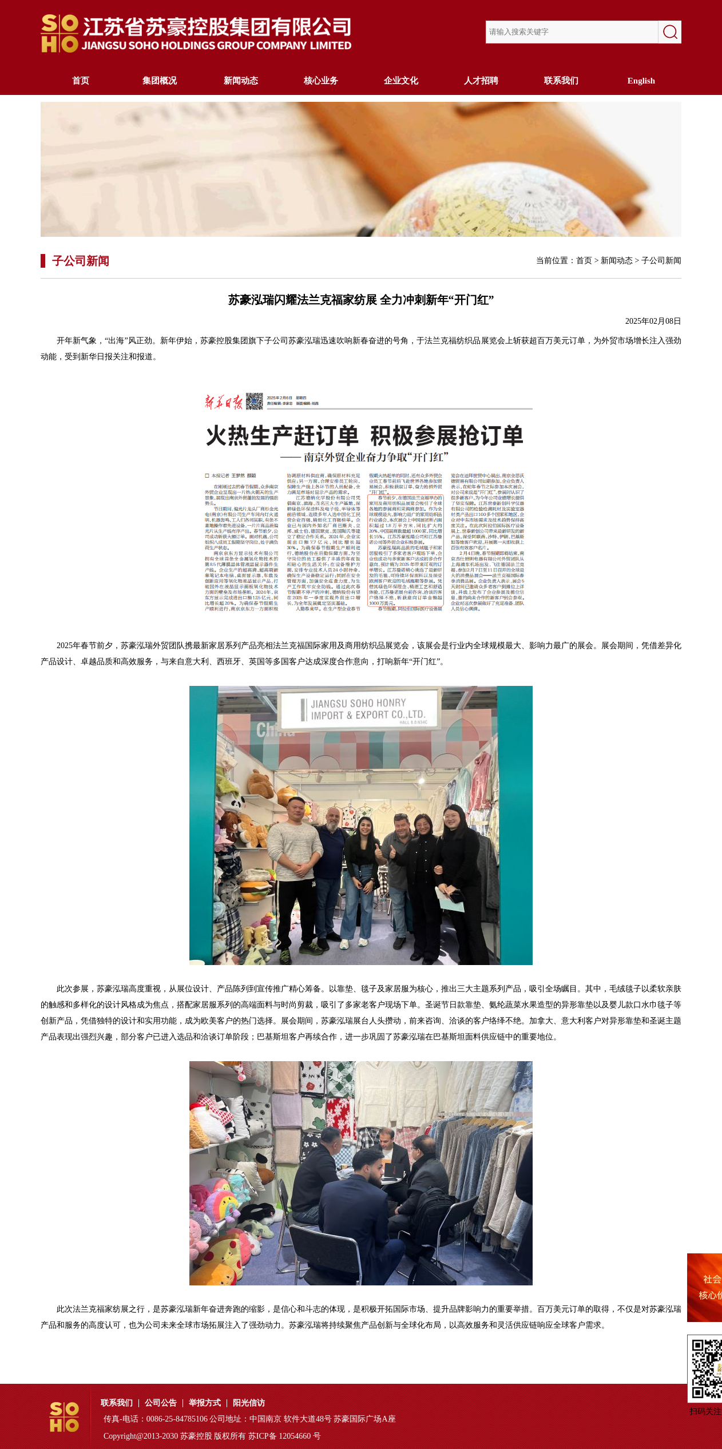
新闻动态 (241, 80)
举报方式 (205, 1403)
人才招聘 (481, 80)
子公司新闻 (661, 260)
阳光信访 (249, 1403)
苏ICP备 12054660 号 (284, 1436)
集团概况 (160, 80)
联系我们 (561, 80)
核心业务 (321, 80)
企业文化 (401, 80)
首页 (80, 80)
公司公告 (161, 1403)
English (641, 80)
